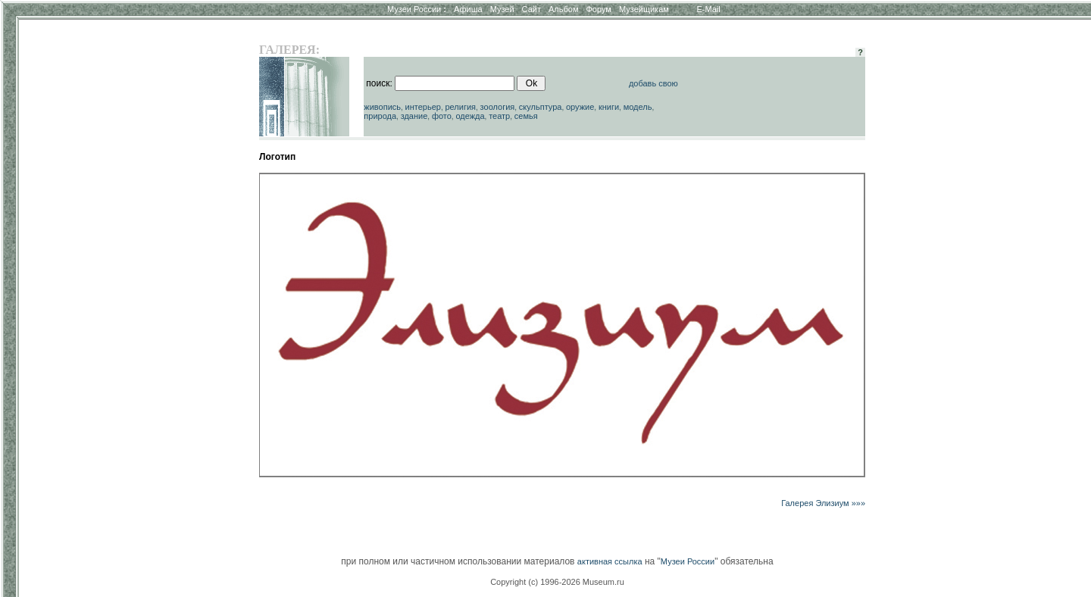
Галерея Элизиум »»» (823, 503)
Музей (502, 9)
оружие (580, 106)
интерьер (423, 106)
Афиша (468, 9)
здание (414, 115)
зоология (497, 106)
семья (526, 115)
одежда (469, 115)
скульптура (540, 106)
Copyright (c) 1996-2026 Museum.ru (557, 581)
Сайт (531, 9)
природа (380, 115)
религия (460, 106)
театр (499, 115)
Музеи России (416, 9)
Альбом (563, 9)
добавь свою (653, 83)
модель (638, 106)
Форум (598, 9)
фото (442, 115)
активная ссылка (609, 561)
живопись (382, 106)
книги (609, 106)
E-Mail (709, 9)
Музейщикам (644, 9)
